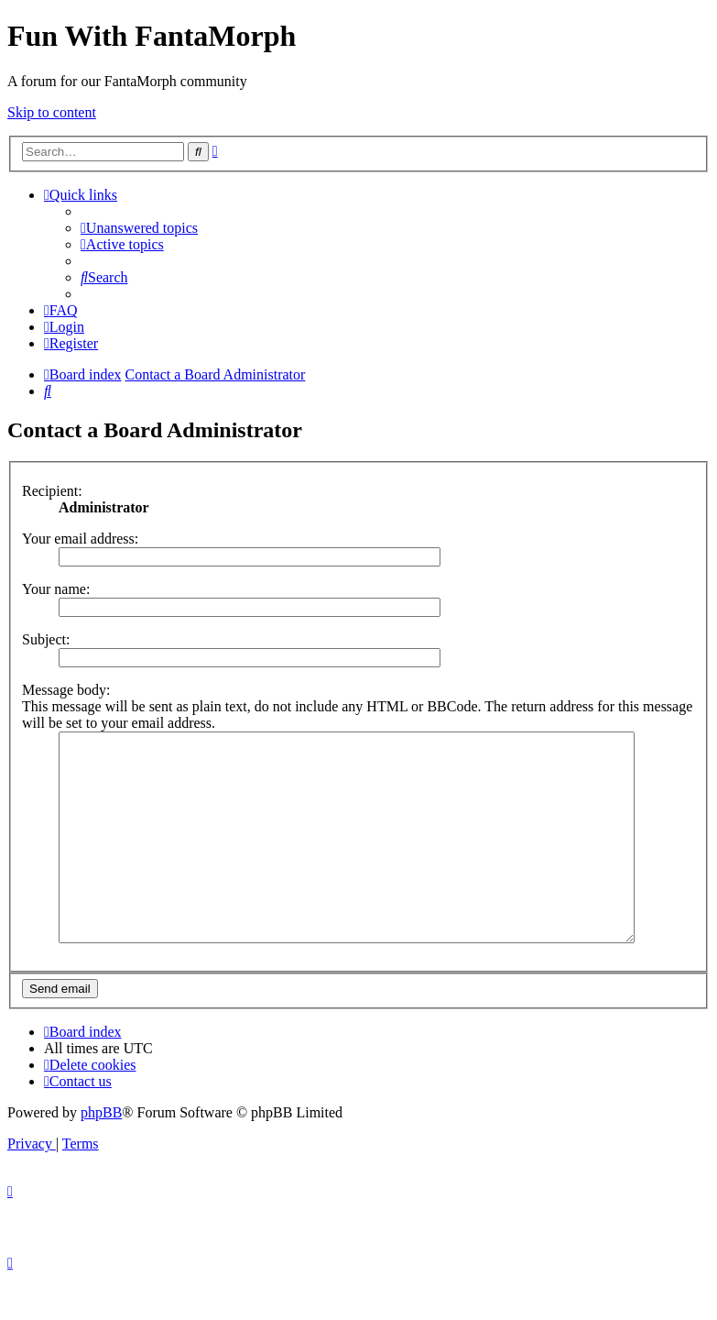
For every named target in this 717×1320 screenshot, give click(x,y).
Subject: (46, 639)
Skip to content (51, 112)
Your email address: (80, 538)
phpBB (101, 1153)
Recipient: (52, 491)
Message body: (66, 690)
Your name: (56, 589)
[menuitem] (139, 228)
